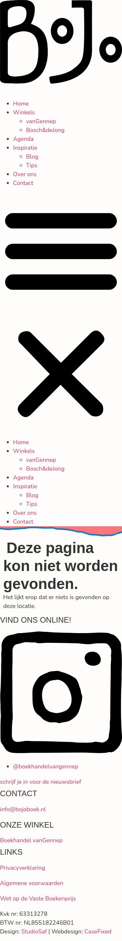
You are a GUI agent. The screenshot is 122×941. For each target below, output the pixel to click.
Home (21, 104)
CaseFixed (97, 931)
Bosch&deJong (45, 130)
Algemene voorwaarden (31, 883)
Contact (23, 183)
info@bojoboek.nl (23, 809)
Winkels (24, 112)
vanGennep (41, 121)
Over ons (25, 174)
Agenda (23, 139)
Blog (32, 156)
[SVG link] (61, 43)
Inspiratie (25, 148)
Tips (31, 165)
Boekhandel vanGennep (31, 840)
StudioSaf (34, 931)
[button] (61, 313)
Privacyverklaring (22, 868)
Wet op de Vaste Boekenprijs (38, 898)
